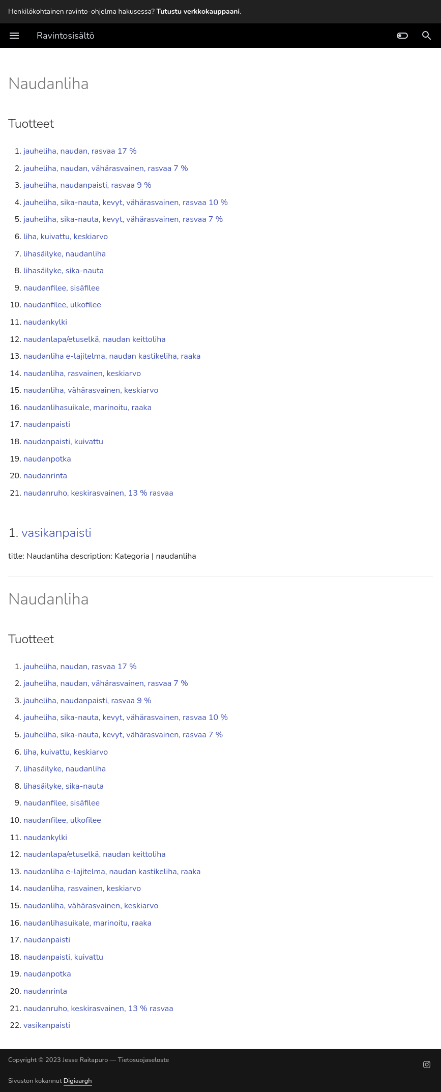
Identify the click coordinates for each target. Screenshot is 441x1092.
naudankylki (45, 322)
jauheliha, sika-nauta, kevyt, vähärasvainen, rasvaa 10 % (125, 202)
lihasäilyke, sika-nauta (63, 270)
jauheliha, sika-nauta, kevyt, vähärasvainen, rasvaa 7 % (123, 219)
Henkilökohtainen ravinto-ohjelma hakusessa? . (124, 11)
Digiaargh (78, 1080)
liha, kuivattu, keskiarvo (65, 236)
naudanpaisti (46, 424)
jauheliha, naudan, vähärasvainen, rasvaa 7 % (105, 168)
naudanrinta (45, 475)
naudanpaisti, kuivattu (63, 441)
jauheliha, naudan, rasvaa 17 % (80, 151)
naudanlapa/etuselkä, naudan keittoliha (94, 339)
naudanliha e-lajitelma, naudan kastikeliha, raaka (112, 356)
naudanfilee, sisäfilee (61, 288)
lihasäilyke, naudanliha (64, 254)
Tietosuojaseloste (143, 1060)
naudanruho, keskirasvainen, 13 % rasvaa (98, 493)
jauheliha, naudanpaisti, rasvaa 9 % (87, 185)
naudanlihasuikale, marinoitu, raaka (87, 407)
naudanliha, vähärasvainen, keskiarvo (90, 390)
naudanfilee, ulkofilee (62, 304)
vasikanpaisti (56, 532)
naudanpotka (47, 459)
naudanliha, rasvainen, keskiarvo (82, 373)
